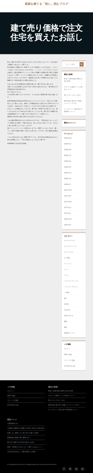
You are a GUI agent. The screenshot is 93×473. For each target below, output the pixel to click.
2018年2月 (67, 178)
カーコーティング (70, 246)
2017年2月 (67, 207)
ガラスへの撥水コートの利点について (61, 395)
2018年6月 (67, 161)
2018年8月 (67, 150)
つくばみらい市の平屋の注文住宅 (46, 70)
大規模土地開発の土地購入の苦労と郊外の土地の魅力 (25, 428)
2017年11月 (67, 196)
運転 (65, 327)
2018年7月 (67, 155)
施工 (65, 298)
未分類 (66, 304)
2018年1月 (67, 184)
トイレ (66, 275)
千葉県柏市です (12, 423)
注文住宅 (67, 310)
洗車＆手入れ (68, 316)
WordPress (52, 464)
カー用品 (67, 258)
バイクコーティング (71, 281)
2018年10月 (68, 138)
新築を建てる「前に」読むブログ (46, 4)
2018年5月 (67, 167)
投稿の (68, 354)
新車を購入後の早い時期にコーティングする (63, 405)
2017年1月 (67, 213)
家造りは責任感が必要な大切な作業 (60, 391)
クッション (68, 263)
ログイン (67, 348)
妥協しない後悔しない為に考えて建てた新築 (22, 433)
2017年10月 (68, 202)
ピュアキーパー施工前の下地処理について (63, 409)
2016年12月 (68, 219)
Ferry (23, 464)
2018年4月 (68, 173)
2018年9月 (67, 144)
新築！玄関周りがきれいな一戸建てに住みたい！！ (25, 447)
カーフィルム (68, 252)
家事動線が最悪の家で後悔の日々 (19, 437)
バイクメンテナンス (71, 287)
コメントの (69, 360)
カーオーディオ (69, 240)
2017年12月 (68, 190)
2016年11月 (67, 225)
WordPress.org (69, 366)
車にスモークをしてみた (72, 95)
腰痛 (65, 321)
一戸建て (67, 292)
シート (66, 269)
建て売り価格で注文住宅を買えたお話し (21, 442)
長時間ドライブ (69, 333)
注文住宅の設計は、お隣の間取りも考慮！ (22, 452)
